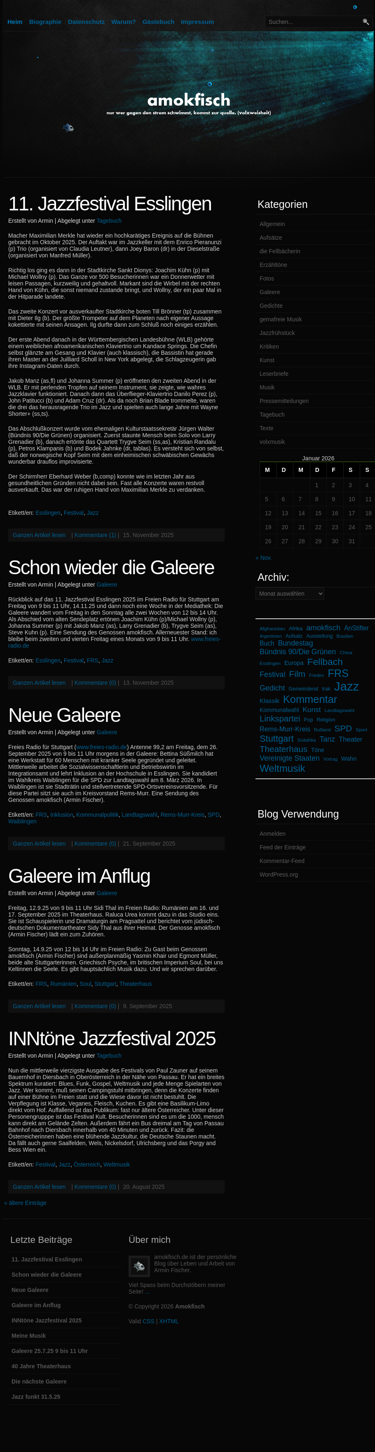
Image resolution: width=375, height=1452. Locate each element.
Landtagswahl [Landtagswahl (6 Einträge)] (339, 710)
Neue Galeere (64, 715)
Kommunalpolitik (97, 814)
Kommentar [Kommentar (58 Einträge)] (310, 699)
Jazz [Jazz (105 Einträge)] (346, 686)
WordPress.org (279, 874)
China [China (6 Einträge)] (346, 652)
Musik (267, 387)
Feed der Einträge (283, 847)
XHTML (168, 1321)
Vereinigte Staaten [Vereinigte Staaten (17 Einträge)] (290, 758)
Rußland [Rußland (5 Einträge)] (322, 729)
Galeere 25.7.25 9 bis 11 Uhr (50, 1351)
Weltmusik (116, 1164)
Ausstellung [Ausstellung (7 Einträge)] (319, 636)
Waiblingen (22, 821)
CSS (149, 1321)
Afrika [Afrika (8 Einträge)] (296, 628)
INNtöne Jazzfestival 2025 (112, 1038)
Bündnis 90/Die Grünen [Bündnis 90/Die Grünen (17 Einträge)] (298, 652)
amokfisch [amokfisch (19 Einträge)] (323, 627)
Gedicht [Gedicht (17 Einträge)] (272, 688)
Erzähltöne (273, 265)
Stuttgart (105, 984)
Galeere (107, 584)
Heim (15, 21)
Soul (85, 984)
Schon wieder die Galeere (111, 567)
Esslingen (48, 512)
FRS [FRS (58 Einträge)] (338, 673)
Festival (74, 512)
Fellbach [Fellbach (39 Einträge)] (325, 661)
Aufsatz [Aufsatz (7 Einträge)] (294, 636)
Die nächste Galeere (39, 1381)
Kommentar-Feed (282, 861)
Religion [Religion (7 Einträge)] (325, 720)
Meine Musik (29, 1335)
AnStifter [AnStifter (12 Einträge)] (356, 628)
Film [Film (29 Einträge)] (297, 674)
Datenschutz (86, 21)
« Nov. (263, 557)
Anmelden (273, 833)
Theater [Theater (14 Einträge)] (350, 739)
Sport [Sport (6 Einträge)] (361, 729)
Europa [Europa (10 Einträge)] (294, 663)
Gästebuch (159, 21)
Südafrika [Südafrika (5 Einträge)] (307, 740)
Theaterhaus (136, 984)
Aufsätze (271, 237)
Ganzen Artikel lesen (39, 535)
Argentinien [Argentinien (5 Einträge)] (271, 636)
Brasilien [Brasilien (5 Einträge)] (344, 636)
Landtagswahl (139, 814)
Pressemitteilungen (284, 401)
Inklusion (61, 814)
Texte (266, 428)
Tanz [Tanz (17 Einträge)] (327, 739)
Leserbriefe (274, 373)
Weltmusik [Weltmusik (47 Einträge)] (282, 768)
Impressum (197, 21)
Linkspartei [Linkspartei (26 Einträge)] (280, 718)
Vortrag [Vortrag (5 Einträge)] (330, 759)
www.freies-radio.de (101, 747)
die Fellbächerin (280, 251)
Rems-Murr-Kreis (183, 814)
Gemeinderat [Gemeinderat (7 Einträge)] (303, 689)
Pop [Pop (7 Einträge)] (308, 720)
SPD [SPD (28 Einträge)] (343, 728)
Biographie (45, 21)
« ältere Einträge (25, 1203)
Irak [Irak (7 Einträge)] (326, 689)
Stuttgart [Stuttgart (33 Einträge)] (277, 738)
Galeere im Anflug (79, 876)
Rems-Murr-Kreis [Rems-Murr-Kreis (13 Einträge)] (285, 729)
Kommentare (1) (95, 535)
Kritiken (269, 346)
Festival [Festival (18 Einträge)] (272, 674)
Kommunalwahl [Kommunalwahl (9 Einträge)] (279, 710)
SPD (214, 814)
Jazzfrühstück (277, 333)
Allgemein (272, 224)
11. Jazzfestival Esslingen (109, 203)
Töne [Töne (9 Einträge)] (317, 750)
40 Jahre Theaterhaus (41, 1366)
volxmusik (272, 441)
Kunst (267, 360)
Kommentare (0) (95, 682)
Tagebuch (109, 220)
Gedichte (271, 305)
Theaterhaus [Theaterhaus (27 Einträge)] (283, 749)
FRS (92, 660)
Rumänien (63, 984)
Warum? (123, 21)
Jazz (93, 512)
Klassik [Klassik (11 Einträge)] (269, 700)
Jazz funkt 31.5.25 (36, 1396)
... (147, 1291)
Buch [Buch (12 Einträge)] (267, 643)
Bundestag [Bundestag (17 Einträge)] (295, 643)
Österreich (87, 1164)
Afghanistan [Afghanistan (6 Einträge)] (272, 628)
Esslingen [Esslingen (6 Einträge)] (270, 663)
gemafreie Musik (281, 319)
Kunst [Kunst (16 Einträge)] (311, 709)
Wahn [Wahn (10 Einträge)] (348, 758)
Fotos (267, 278)
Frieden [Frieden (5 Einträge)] (316, 675)
